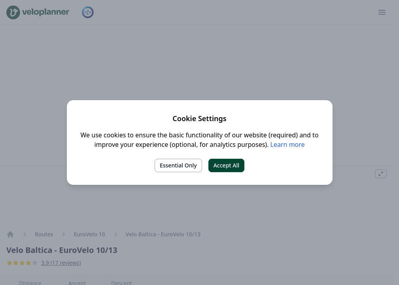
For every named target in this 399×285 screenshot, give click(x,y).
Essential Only (178, 165)
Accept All (226, 165)
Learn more (287, 144)
